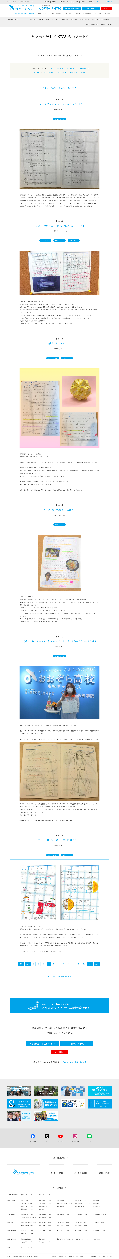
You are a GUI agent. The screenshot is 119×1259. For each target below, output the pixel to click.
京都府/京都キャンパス (45, 1222)
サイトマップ (101, 1256)
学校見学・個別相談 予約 (72, 8)
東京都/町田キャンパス (27, 1206)
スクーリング (61, 72)
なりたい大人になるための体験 (100, 19)
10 (79, 964)
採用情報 (61, 1256)
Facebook (33, 1141)
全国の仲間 (74, 19)
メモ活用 (37, 72)
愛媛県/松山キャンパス (27, 1233)
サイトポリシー (80, 1256)
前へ (27, 964)
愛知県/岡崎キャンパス (81, 1214)
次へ (90, 964)
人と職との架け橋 (84, 19)
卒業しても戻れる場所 (92, 24)
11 (84, 964)
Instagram (75, 1141)
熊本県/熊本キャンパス (45, 1242)
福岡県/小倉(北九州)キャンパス (29, 1239)
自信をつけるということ (59, 343)
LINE (89, 1141)
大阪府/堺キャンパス (98, 1222)
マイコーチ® (33, 19)
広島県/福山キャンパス (63, 1231)
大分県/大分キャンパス (27, 1242)
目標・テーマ (82, 68)
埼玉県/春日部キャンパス (63, 1200)
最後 (96, 964)
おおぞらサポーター (106, 24)
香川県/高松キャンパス (99, 1231)
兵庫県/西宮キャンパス (45, 1225)
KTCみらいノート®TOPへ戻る (60, 976)
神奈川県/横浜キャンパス (63, 1206)
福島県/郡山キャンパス (45, 1195)
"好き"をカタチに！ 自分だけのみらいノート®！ (59, 225)
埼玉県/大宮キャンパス (99, 1200)
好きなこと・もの (38, 68)
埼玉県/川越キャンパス (81, 1200)
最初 (21, 964)
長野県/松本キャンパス (45, 1209)
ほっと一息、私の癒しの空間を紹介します (59, 840)
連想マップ (73, 72)
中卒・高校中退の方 (65, 2)
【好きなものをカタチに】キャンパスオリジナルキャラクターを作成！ (59, 641)
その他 (83, 72)
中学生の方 (46, 2)
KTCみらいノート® (44, 19)
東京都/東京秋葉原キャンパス (64, 1203)
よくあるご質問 (80, 1173)
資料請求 (106, 8)
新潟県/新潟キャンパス (27, 1209)
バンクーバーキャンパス (27, 1247)
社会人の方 (75, 2)
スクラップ (59, 68)
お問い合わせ (104, 1173)
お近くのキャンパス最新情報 (104, 2)
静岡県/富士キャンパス (27, 1214)
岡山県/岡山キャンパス (27, 1231)
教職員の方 (83, 2)
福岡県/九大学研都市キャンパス (65, 1239)
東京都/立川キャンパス (99, 1203)
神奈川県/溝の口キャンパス (46, 1206)
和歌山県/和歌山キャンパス (28, 1225)
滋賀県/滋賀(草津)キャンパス (28, 1222)
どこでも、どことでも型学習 (60, 19)
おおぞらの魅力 (56, 13)
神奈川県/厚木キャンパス (99, 1206)
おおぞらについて (43, 13)
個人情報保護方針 (69, 1256)
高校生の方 (54, 2)
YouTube (60, 1141)
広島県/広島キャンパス (81, 1231)
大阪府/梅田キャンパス (63, 1222)
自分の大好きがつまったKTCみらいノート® (59, 104)
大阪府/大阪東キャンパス (81, 1222)
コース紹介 (68, 13)
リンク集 (109, 1256)
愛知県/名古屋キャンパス (99, 1214)
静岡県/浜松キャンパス (63, 1214)
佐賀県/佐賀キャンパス (99, 1239)
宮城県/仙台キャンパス (27, 1195)
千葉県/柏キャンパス (26, 1203)
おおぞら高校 (21, 9)
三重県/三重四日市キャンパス (28, 1217)
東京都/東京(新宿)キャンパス (82, 1203)
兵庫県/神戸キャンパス (63, 1225)
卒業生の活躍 (87, 13)
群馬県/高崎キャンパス (45, 1200)
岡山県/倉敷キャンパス (45, 1231)
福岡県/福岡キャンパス (45, 1239)
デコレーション (48, 72)
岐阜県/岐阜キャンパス (45, 1217)
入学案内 (107, 13)
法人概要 (54, 1256)
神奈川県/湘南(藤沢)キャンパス (83, 1206)
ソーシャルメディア (91, 1256)
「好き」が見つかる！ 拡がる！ (59, 509)
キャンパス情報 (56, 1173)
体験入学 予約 (91, 8)
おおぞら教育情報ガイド (60, 1158)
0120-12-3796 (50, 8)
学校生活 (77, 13)
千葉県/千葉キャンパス (45, 1203)
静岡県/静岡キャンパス (45, 1214)
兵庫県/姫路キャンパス (81, 1225)
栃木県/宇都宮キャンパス (27, 1200)
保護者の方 (91, 2)
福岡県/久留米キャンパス (81, 1239)
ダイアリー (70, 68)
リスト (50, 68)
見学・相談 (98, 13)
